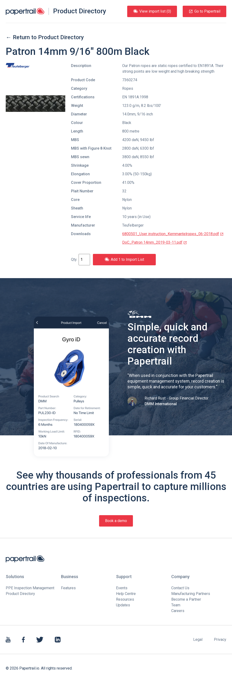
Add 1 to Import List (124, 259)
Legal (197, 639)
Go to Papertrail (204, 11)
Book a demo (116, 520)
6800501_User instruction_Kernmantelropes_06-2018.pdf (173, 234)
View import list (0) (152, 11)
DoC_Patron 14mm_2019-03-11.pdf (154, 242)
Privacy (220, 639)
